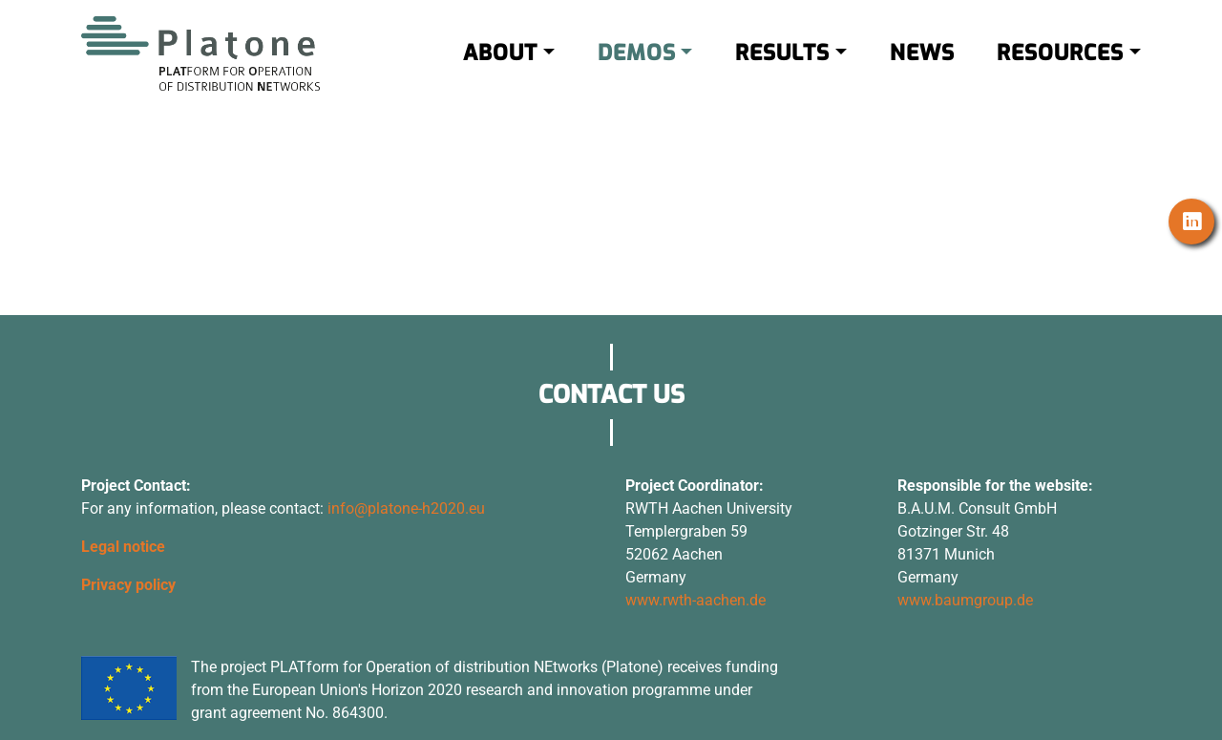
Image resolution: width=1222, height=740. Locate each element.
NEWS (922, 65)
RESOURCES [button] (1060, 65)
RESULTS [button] (782, 65)
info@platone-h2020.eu (406, 508)
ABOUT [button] (500, 65)
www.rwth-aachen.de (695, 600)
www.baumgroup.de (965, 600)
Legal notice (123, 547)
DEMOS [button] (637, 65)
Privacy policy (128, 585)
